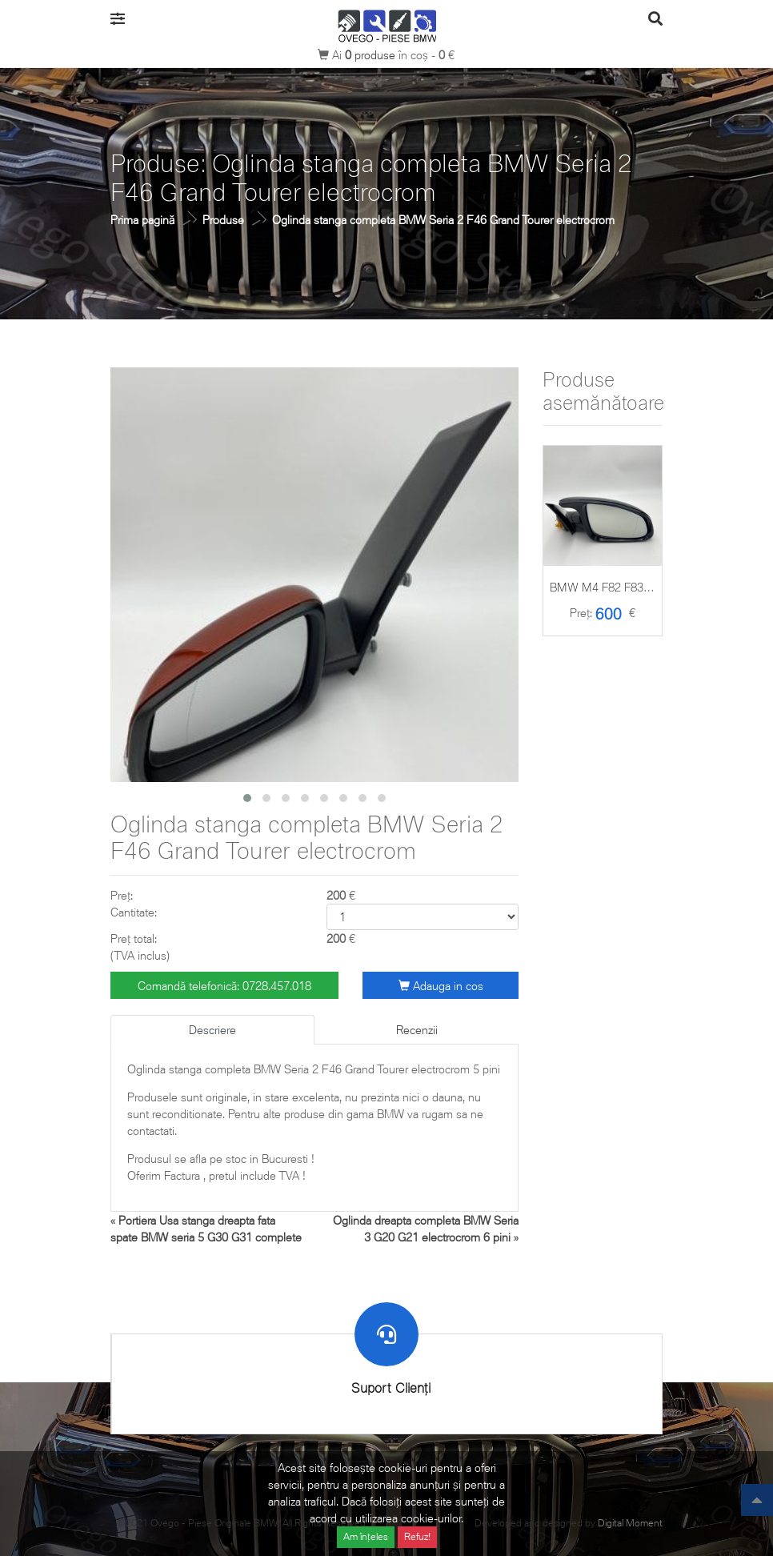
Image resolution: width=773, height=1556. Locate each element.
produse (372, 55)
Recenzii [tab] (417, 1030)
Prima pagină (142, 220)
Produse (223, 220)
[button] (247, 798)
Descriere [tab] (212, 1030)
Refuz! (417, 1536)
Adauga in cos (441, 986)
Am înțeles (365, 1536)
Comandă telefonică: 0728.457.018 (224, 986)
